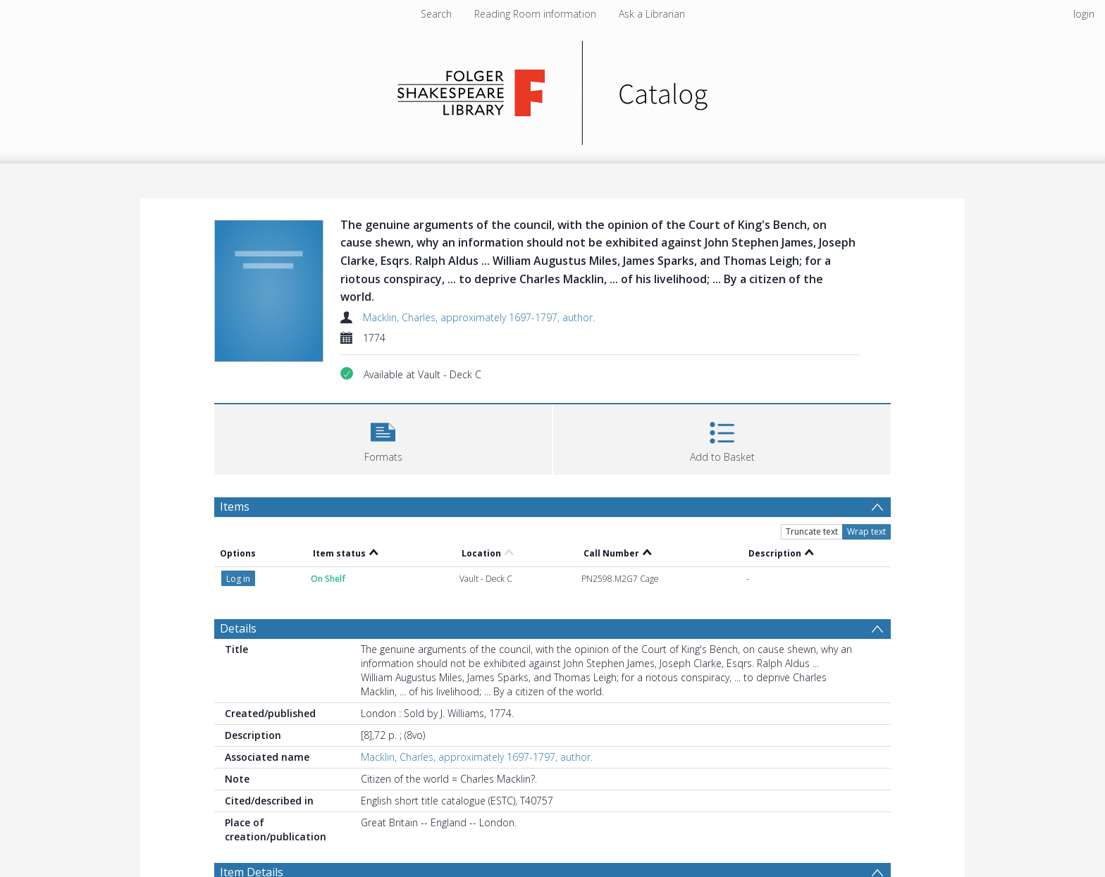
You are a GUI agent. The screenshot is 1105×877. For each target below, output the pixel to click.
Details (238, 628)
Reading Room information (535, 13)
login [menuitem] (1083, 13)
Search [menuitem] (436, 13)
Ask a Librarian (652, 13)
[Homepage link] (552, 89)
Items (234, 506)
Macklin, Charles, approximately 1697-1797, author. (479, 317)
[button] (383, 437)
